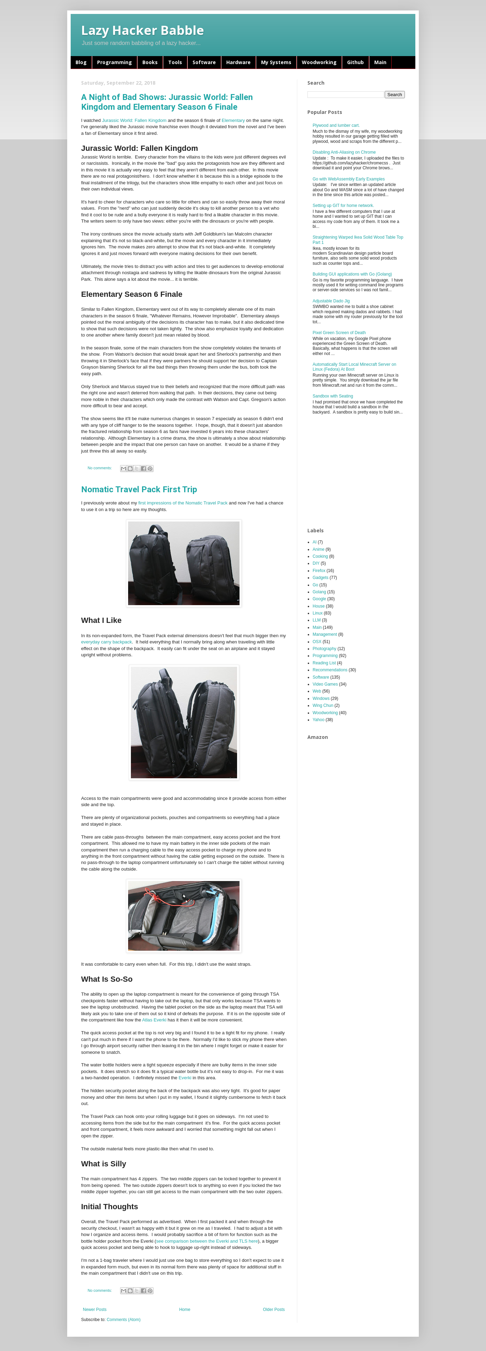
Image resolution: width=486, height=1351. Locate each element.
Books (150, 62)
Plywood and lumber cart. (336, 125)
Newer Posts (95, 1309)
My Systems (276, 62)
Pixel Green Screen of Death (339, 332)
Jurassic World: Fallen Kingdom (134, 120)
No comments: (100, 468)
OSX (317, 641)
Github (355, 62)
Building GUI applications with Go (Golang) (352, 274)
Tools (175, 62)
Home (184, 1309)
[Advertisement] (359, 471)
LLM (317, 620)
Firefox (319, 570)
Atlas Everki (154, 1019)
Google (319, 598)
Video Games (325, 684)
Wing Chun (323, 705)
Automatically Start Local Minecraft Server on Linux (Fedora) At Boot (354, 367)
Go (315, 584)
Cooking (320, 556)
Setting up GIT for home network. (343, 205)
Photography (324, 648)
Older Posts (274, 1309)
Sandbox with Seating (333, 396)
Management (325, 634)
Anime (318, 549)
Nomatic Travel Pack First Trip (139, 489)
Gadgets (320, 577)
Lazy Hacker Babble (142, 30)
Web (317, 691)
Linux (318, 613)
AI (314, 542)
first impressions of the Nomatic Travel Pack (183, 502)
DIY (316, 563)
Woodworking (319, 62)
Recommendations (330, 669)
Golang (319, 591)
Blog (81, 62)
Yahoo (318, 719)
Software (204, 62)
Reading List (324, 663)
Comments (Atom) (123, 1319)
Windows (321, 698)
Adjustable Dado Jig (331, 301)
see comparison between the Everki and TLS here (207, 1241)
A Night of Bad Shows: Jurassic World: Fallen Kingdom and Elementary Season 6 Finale (167, 102)
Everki (185, 1077)
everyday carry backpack (106, 641)
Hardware (238, 62)
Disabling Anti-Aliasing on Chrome (344, 152)
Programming (114, 62)
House (319, 606)
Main (380, 62)
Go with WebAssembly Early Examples (349, 179)
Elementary (233, 120)
